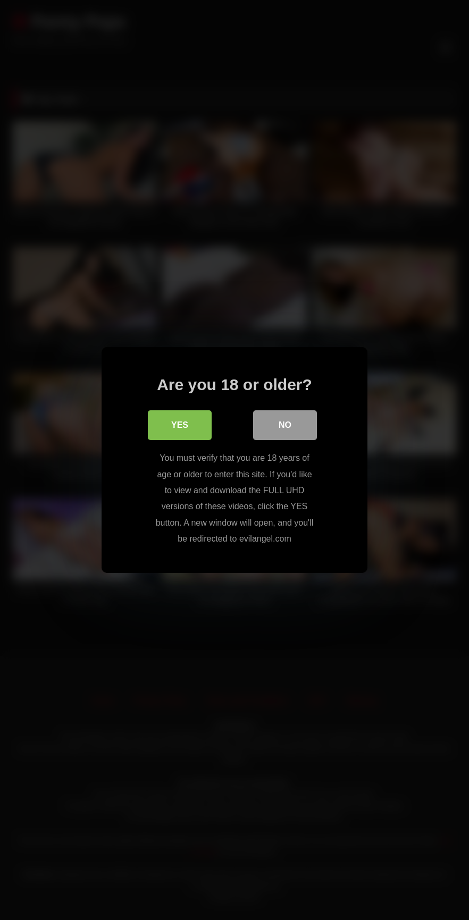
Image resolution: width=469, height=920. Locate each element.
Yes (179, 424)
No (285, 424)
